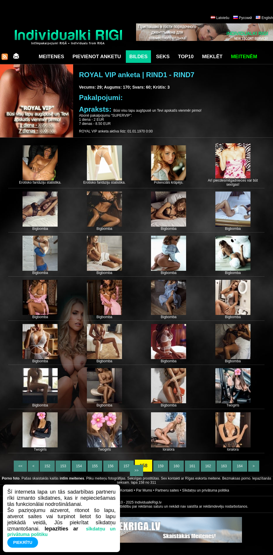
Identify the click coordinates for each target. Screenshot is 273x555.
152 (47, 466)
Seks (162, 56)
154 (79, 466)
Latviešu (222, 18)
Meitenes (51, 56)
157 (127, 466)
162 (208, 466)
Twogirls (232, 405)
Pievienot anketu (97, 56)
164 (240, 466)
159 (161, 466)
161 (192, 466)
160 (177, 466)
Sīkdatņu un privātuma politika (205, 490)
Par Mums (144, 490)
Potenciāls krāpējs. (168, 182)
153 (63, 466)
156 (111, 466)
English (267, 18)
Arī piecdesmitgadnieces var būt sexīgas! (233, 182)
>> (136, 470)
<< (20, 466)
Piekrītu (22, 542)
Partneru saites (167, 490)
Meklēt (212, 56)
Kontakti (126, 490)
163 (224, 466)
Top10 (186, 56)
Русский (245, 18)
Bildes (138, 56)
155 (95, 466)
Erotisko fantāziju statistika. (40, 182)
